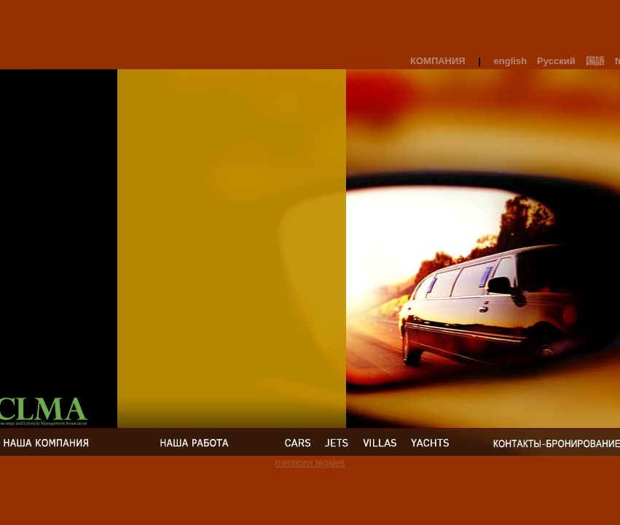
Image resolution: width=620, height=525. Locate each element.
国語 (595, 60)
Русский (556, 60)
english (510, 60)
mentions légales (310, 462)
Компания (438, 60)
